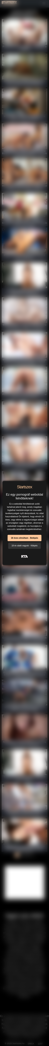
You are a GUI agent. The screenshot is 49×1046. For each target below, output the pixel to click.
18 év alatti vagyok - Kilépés (24, 545)
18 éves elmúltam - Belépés (24, 538)
